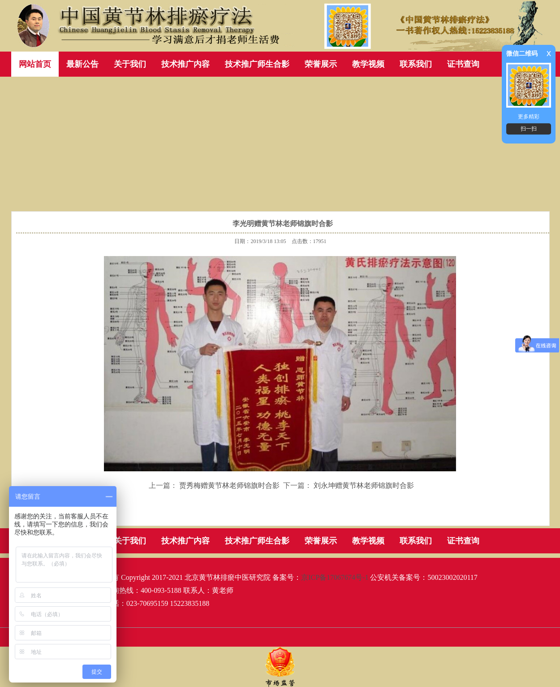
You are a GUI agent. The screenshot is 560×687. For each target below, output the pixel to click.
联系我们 (416, 64)
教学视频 (368, 64)
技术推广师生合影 (257, 64)
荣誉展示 (321, 64)
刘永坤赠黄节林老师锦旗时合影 (364, 485)
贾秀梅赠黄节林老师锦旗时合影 (229, 485)
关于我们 (130, 64)
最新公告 (82, 64)
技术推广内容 (185, 64)
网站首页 (35, 64)
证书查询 (463, 64)
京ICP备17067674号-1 (334, 577)
